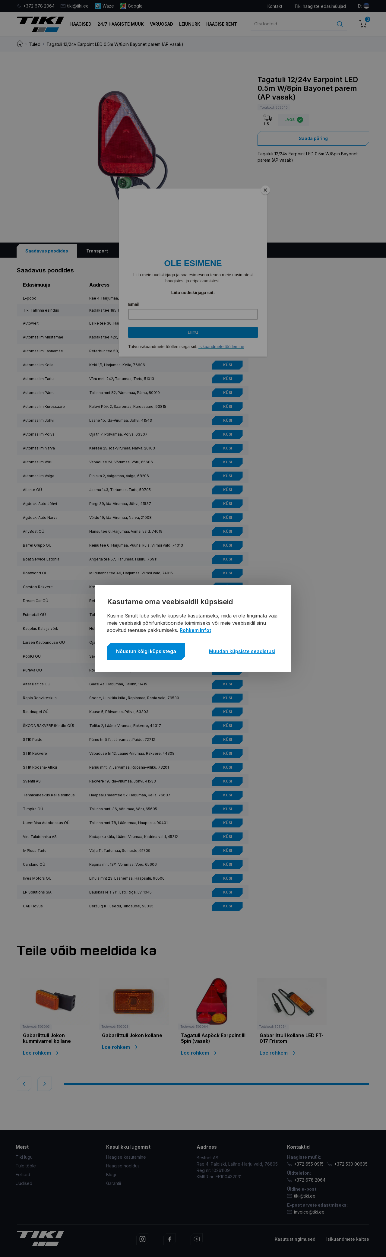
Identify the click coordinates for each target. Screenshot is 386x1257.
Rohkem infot (195, 630)
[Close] (265, 190)
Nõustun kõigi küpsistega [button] (146, 651)
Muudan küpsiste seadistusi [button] (242, 651)
